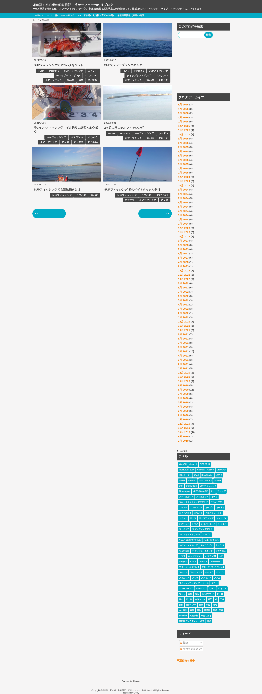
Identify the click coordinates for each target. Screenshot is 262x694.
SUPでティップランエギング (123, 65)
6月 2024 (183, 202)
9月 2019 (183, 436)
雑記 (210, 599)
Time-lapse (184, 491)
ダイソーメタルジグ (188, 545)
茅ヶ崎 (70, 80)
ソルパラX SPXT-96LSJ (190, 540)
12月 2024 (184, 177)
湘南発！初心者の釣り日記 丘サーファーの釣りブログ (72, 5)
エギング (93, 71)
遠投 (190, 594)
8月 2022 (183, 287)
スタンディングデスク (202, 529)
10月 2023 (184, 236)
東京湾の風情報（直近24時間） (99, 15)
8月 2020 (183, 389)
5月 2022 (183, 300)
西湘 (192, 610)
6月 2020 (183, 398)
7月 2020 (183, 393)
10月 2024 (184, 185)
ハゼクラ (183, 561)
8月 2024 (183, 194)
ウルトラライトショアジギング (193, 502)
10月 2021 (184, 330)
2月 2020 (183, 415)
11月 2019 (184, 427)
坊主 (202, 621)
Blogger (136, 681)
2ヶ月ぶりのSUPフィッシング (124, 127)
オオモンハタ (196, 507)
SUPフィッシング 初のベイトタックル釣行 (132, 189)
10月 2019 (184, 432)
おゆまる (220, 507)
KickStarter (207, 475)
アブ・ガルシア (186, 497)
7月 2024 (183, 198)
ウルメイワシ (217, 502)
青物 (199, 610)
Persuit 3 (54, 71)
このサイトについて (42, 15)
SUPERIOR (191, 486)
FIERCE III (205, 464)
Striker (217, 480)
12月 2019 (184, 423)
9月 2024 (183, 189)
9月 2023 (183, 240)
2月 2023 (183, 266)
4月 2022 (183, 304)
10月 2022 (184, 279)
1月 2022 (183, 317)
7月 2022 (183, 291)
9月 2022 (183, 283)
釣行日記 (93, 80)
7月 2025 (183, 147)
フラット (203, 561)
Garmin (201, 470)
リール (205, 583)
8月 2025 (183, 142)
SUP (181, 486)
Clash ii (193, 464)
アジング (221, 491)
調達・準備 (218, 610)
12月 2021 (184, 321)
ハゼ (221, 556)
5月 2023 (183, 257)
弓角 (181, 599)
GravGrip (221, 470)
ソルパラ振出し (211, 540)
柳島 (209, 621)
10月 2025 (184, 134)
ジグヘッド (184, 524)
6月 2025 (183, 151)
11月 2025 (184, 130)
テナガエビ (221, 551)
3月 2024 (183, 215)
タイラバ (220, 545)
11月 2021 (184, 325)
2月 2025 (183, 168)
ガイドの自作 (185, 513)
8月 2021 (183, 338)
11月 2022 (184, 274)
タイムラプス (206, 545)
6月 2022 (183, 296)
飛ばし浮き (206, 615)
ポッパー (220, 572)
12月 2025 (184, 125)
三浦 (222, 599)
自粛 (201, 605)
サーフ (193, 518)
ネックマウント (195, 556)
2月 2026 (183, 117)
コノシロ (183, 518)
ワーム (212, 588)
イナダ (214, 497)
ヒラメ (193, 561)
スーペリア (184, 529)
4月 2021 (183, 355)
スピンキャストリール (189, 534)
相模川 (207, 610)
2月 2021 (183, 364)
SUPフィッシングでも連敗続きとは (57, 189)
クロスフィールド (213, 513)
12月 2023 (184, 228)
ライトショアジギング (189, 583)
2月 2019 (183, 440)
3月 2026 (183, 113)
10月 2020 (184, 381)
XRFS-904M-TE (200, 491)
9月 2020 (183, 385)
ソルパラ (206, 534)
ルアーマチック (53, 80)
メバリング (206, 578)
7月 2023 (183, 249)
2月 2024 (183, 219)
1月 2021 (183, 368)
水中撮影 (183, 610)
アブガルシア (202, 497)
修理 (208, 605)
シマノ (195, 524)
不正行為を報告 (186, 660)
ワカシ (182, 594)
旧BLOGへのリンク (65, 15)
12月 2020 (184, 372)
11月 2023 (184, 232)
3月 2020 (183, 410)
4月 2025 (183, 159)
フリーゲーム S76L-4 (189, 567)
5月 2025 (183, 155)
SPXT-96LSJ (205, 480)
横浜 (197, 594)
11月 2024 (184, 181)
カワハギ (81, 195)
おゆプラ (209, 507)
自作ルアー (191, 605)
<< (37, 213)
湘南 (81, 80)
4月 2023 (183, 262)
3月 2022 (183, 308)
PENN (41, 71)
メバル (217, 578)
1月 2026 (183, 121)
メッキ (195, 578)
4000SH (183, 464)
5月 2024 (183, 206)
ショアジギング (208, 524)
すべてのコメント (191, 648)
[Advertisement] (203, 66)
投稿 (184, 642)
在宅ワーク (200, 599)
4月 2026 (183, 108)
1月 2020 (183, 419)
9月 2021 (183, 334)
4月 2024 (183, 211)
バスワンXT (91, 75)
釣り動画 (78, 142)
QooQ (136, 693)
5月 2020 (183, 402)
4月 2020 (183, 406)
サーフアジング (206, 518)
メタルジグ (184, 578)
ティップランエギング (68, 75)
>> (167, 213)
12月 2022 (184, 270)
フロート (183, 572)
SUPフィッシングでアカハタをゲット (58, 65)
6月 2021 (183, 347)
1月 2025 (183, 172)
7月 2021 (183, 342)
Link (79, 15)
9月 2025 (183, 138)
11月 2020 (184, 376)
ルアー (214, 583)
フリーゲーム (216, 561)
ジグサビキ (221, 518)
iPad (196, 475)
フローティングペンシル (213, 567)
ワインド (222, 588)
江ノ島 (189, 599)
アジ (213, 491)
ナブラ (182, 556)
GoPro (210, 470)
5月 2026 (183, 104)
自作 (181, 605)
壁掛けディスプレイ (188, 621)
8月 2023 (183, 245)
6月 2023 (183, 253)
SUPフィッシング (73, 71)
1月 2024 (183, 223)
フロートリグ (196, 572)
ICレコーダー (185, 475)
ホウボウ (93, 137)
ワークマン (201, 588)
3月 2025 (183, 164)
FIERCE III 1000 (186, 470)
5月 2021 (183, 351)
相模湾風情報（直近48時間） (132, 15)
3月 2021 (183, 359)
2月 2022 (183, 313)
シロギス (222, 524)
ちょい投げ (184, 551)
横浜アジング (208, 594)
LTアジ (219, 475)
